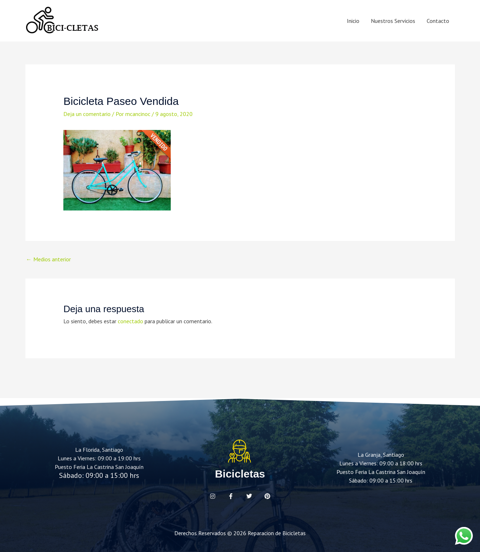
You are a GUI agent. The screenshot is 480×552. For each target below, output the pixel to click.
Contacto (438, 20)
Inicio (353, 20)
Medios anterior (48, 259)
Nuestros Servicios (393, 20)
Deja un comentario (87, 113)
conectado (130, 321)
